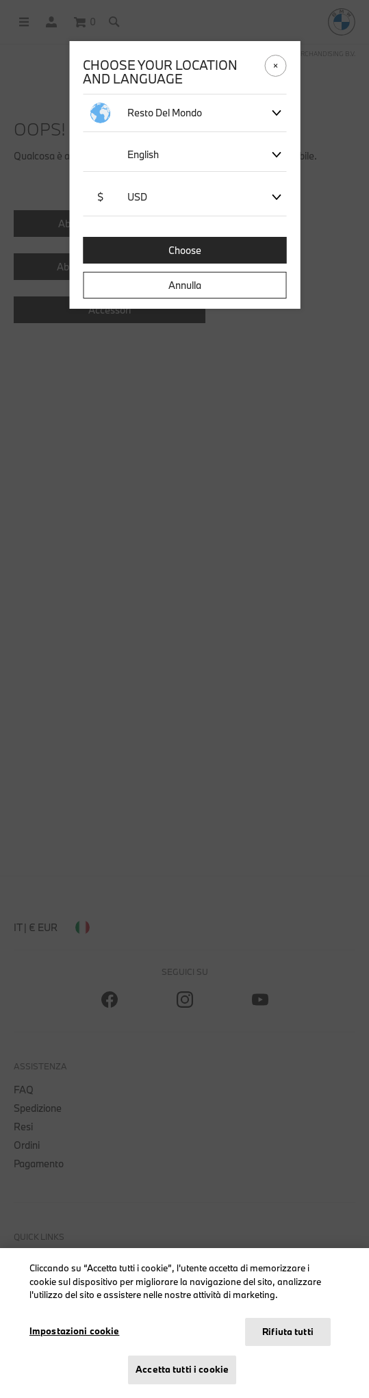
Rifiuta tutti (288, 1331)
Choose (184, 250)
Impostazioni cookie (74, 1331)
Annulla (184, 285)
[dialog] (184, 699)
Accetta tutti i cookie (182, 1369)
